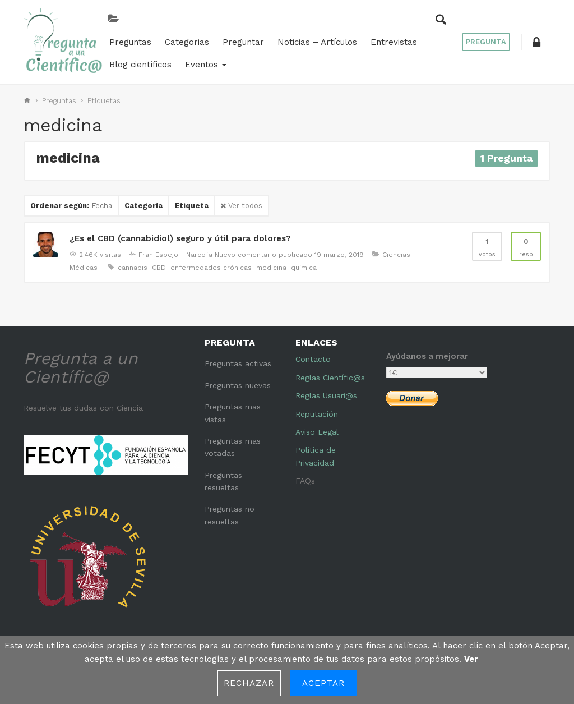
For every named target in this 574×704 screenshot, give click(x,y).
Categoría (143, 205)
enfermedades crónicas (211, 268)
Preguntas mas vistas (233, 413)
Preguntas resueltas (223, 481)
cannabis (132, 268)
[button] (536, 42)
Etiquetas (104, 100)
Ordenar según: (71, 205)
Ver (471, 659)
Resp (526, 245)
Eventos (202, 64)
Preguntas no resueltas (229, 515)
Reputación (316, 413)
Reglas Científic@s (330, 377)
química (304, 268)
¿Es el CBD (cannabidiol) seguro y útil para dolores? (180, 238)
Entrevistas (390, 42)
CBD (159, 268)
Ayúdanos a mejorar (427, 356)
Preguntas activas (238, 363)
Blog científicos (137, 64)
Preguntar (240, 42)
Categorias (183, 42)
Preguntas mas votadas (233, 447)
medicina (271, 268)
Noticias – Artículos (314, 42)
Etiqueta (192, 205)
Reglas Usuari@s (326, 395)
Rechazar (249, 683)
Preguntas (127, 42)
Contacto (313, 359)
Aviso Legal (317, 431)
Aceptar (323, 683)
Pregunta (486, 42)
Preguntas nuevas (238, 385)
